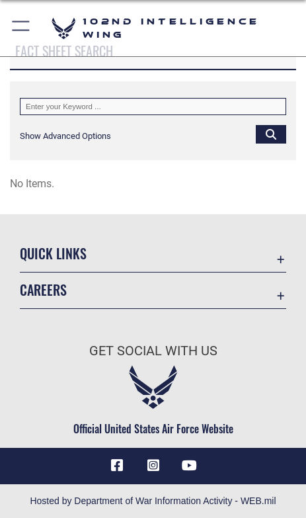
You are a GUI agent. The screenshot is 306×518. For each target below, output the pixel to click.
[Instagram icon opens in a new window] (153, 466)
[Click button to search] (271, 133)
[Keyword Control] (153, 106)
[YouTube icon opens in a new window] (189, 466)
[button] (21, 28)
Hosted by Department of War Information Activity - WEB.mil (153, 501)
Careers (43, 290)
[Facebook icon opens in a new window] (117, 466)
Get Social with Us (153, 351)
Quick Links (53, 253)
